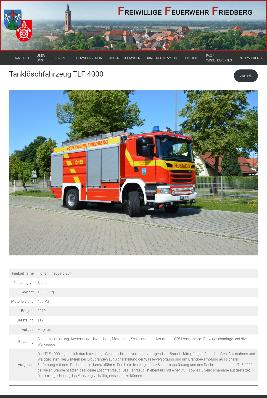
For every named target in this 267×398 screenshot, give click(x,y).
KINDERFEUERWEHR (162, 58)
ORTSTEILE (191, 58)
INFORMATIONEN (251, 58)
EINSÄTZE (59, 58)
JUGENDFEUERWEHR (124, 58)
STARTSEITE (21, 58)
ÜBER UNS (41, 58)
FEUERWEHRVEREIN (87, 58)
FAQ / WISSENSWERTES (219, 58)
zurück (246, 75)
